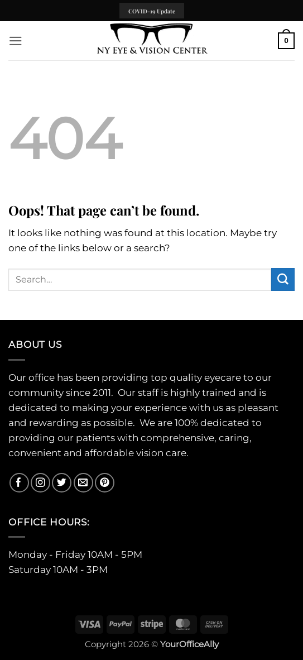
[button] (15, 41)
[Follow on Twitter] (61, 482)
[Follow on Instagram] (40, 482)
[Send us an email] (83, 482)
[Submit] (283, 279)
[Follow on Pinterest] (104, 482)
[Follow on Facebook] (19, 482)
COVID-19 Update (151, 11)
